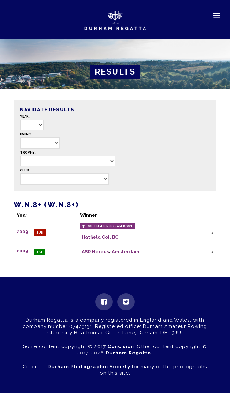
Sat (39, 251)
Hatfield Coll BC (100, 237)
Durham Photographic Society (89, 366)
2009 (22, 232)
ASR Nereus (95, 251)
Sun (40, 232)
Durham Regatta (128, 353)
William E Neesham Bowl (110, 226)
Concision (121, 346)
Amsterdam (125, 251)
